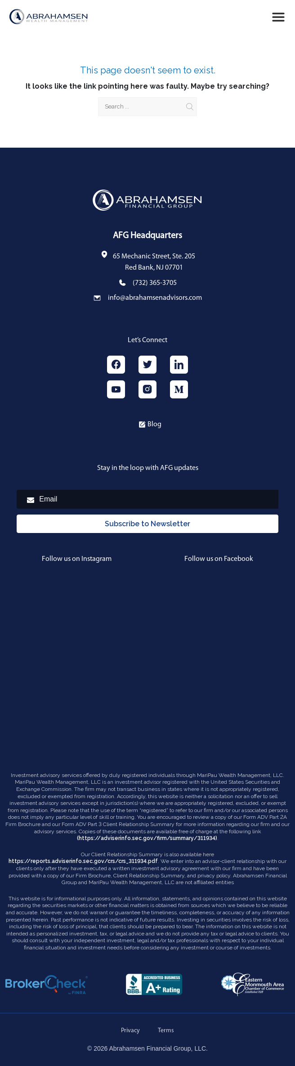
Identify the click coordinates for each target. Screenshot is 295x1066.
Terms (166, 1030)
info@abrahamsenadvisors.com (155, 298)
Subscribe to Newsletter (147, 523)
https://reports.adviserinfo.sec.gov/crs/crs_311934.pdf (83, 861)
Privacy (130, 1030)
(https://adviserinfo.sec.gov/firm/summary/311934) (147, 838)
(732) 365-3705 (155, 283)
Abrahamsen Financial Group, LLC (157, 1048)
